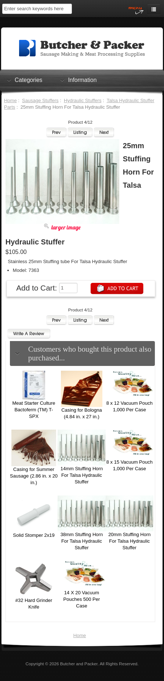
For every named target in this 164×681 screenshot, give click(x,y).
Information (82, 79)
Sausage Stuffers (40, 100)
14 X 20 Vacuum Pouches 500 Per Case (81, 599)
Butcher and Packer (79, 663)
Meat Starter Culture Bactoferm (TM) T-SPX (33, 409)
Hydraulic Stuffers (82, 100)
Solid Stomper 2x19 (33, 535)
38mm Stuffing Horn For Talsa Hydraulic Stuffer (82, 541)
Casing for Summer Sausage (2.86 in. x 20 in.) (34, 476)
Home (10, 100)
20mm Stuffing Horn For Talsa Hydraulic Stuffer (129, 541)
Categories (28, 79)
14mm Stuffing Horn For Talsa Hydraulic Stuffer (82, 475)
